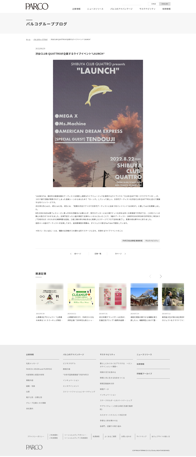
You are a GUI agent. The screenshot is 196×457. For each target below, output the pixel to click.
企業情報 (76, 9)
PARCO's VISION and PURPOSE (39, 370)
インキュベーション (71, 381)
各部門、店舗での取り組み (110, 427)
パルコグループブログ (41, 39)
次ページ (118, 254)
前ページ (78, 254)
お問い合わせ (126, 437)
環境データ (104, 390)
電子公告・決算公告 (34, 398)
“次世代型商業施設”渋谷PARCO (76, 375)
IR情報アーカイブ (145, 375)
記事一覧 (98, 254)
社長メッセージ (32, 364)
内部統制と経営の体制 (35, 375)
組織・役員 (30, 387)
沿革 (28, 392)
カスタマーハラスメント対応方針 (113, 415)
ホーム (28, 39)
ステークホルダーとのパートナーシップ (116, 401)
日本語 (153, 4)
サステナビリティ (147, 9)
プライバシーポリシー (37, 437)
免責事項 (97, 437)
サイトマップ (141, 437)
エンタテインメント (71, 387)
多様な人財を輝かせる (109, 421)
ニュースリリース (95, 9)
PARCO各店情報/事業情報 (130, 241)
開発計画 (66, 370)
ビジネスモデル (69, 364)
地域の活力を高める (108, 373)
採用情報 (166, 9)
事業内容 (29, 381)
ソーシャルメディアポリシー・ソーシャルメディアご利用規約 (77, 437)
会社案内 (29, 409)
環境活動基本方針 (107, 384)
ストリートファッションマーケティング (79, 392)
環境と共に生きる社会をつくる (112, 378)
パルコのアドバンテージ (121, 9)
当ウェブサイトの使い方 (160, 437)
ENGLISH (165, 4)
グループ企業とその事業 (36, 403)
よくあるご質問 (111, 437)
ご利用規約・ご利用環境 (55, 437)
